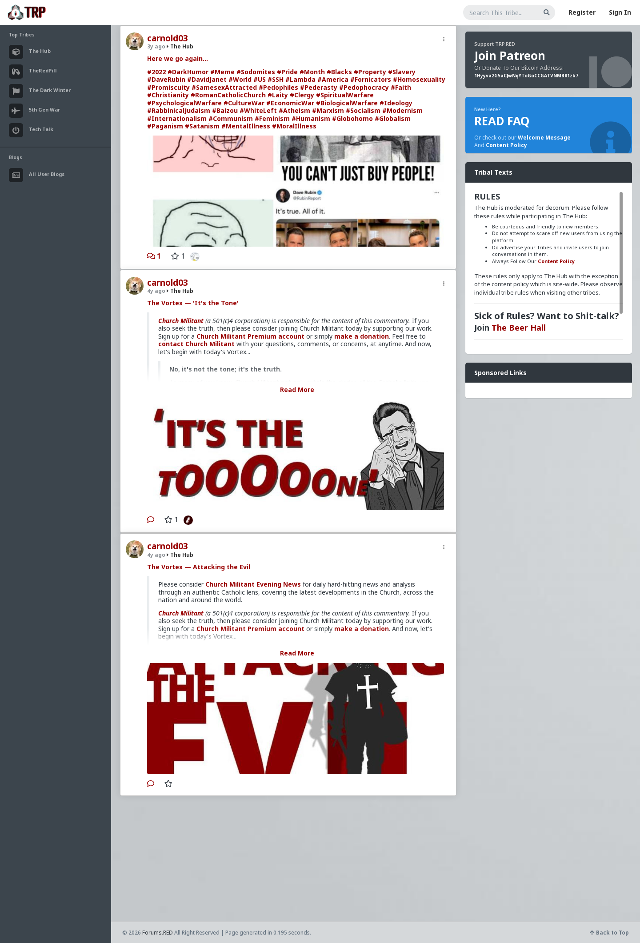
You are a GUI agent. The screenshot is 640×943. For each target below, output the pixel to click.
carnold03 (167, 38)
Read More (297, 389)
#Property (370, 72)
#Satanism (202, 126)
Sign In (620, 12)
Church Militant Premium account (250, 336)
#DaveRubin (166, 79)
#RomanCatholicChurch (228, 95)
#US (259, 79)
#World (240, 79)
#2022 (156, 72)
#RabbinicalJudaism (178, 110)
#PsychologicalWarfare (184, 103)
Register (582, 12)
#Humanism (311, 118)
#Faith (401, 87)
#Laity (278, 95)
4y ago (156, 291)
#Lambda (300, 79)
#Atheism (294, 110)
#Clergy (302, 95)
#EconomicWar (290, 103)
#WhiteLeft (258, 110)
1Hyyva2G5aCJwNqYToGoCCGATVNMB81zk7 (526, 75)
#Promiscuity (168, 87)
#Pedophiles (278, 87)
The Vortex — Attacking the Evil (198, 567)
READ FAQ (501, 121)
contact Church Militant (196, 344)
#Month (312, 72)
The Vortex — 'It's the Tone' (193, 303)
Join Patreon (509, 56)
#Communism (230, 118)
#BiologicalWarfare (347, 103)
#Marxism (328, 110)
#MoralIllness (294, 126)
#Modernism (402, 110)
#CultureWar (244, 103)
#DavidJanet (207, 79)
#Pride (287, 72)
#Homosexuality (419, 79)
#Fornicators (370, 79)
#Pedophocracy (364, 87)
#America (332, 79)
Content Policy (506, 145)
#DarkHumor (188, 72)
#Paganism (165, 126)
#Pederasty (318, 87)
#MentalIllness (245, 126)
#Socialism (363, 110)
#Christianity (168, 95)
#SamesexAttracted (224, 87)
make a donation (361, 336)
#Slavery (402, 72)
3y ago (156, 46)
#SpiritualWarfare (345, 95)
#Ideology (396, 103)
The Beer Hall (519, 327)
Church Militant (181, 320)
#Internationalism (177, 118)
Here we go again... (177, 58)
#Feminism (272, 118)
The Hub (180, 46)
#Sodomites (255, 72)
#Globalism (393, 118)
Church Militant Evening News (253, 584)
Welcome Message (544, 137)
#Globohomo (352, 118)
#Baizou (225, 110)
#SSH (276, 79)
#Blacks (339, 72)
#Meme (222, 72)
